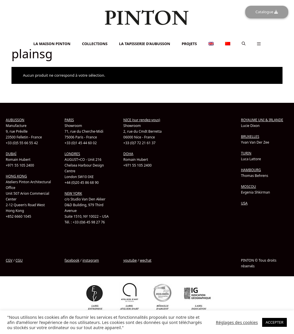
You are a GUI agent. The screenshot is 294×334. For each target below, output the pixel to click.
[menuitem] (147, 36)
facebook (72, 260)
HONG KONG (16, 176)
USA (244, 203)
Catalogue (267, 11)
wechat (145, 260)
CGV (9, 260)
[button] (243, 44)
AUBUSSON (15, 119)
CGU (19, 260)
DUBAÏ (11, 153)
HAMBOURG (251, 169)
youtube (130, 260)
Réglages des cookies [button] (237, 322)
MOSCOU (248, 186)
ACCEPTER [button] (274, 322)
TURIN (246, 153)
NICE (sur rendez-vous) (141, 119)
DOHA (128, 153)
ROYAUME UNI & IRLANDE (262, 119)
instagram (90, 260)
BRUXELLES (250, 136)
